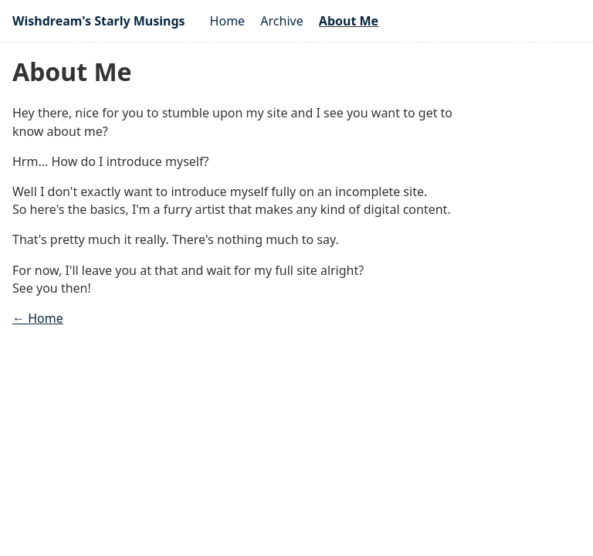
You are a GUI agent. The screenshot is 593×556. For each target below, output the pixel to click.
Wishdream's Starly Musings (98, 20)
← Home (37, 318)
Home (228, 20)
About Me (348, 20)
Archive (281, 20)
